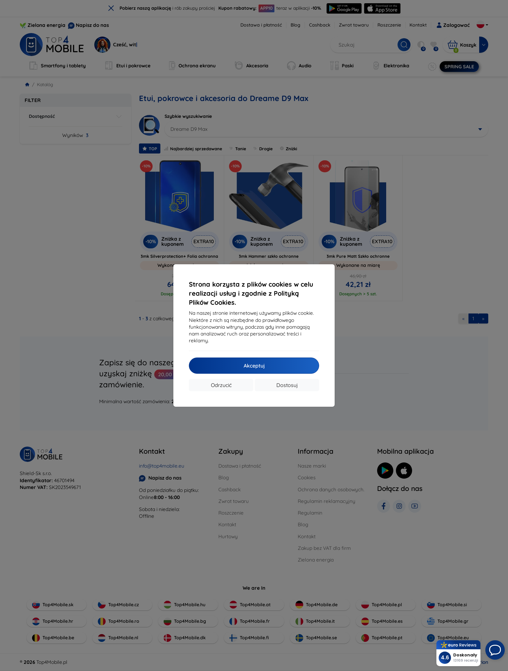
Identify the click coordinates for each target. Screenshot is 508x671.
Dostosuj (287, 385)
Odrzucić (221, 385)
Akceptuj (254, 365)
